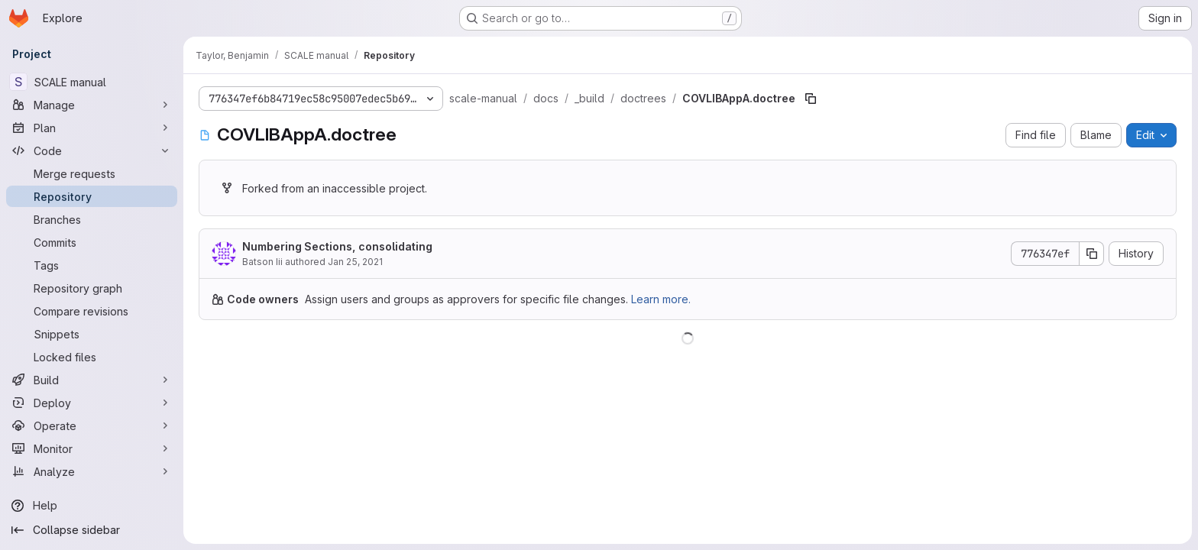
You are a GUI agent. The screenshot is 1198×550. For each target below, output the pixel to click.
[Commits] (91, 242)
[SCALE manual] (91, 81)
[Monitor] (91, 448)
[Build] (91, 379)
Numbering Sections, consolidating (337, 246)
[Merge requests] (91, 173)
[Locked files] (91, 356)
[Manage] (91, 104)
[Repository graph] (91, 288)
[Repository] (91, 196)
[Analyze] (91, 471)
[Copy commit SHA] (1092, 253)
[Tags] (91, 265)
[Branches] (91, 219)
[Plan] (91, 127)
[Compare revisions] (91, 311)
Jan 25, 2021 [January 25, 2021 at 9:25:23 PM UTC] (355, 261)
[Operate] (91, 425)
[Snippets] (91, 334)
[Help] (91, 505)
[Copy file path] (810, 98)
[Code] (91, 150)
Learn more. (661, 299)
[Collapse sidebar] (91, 530)
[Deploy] (91, 402)
